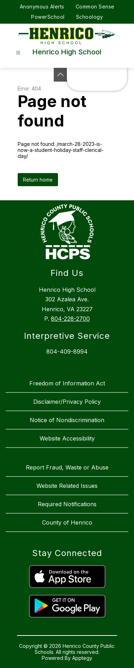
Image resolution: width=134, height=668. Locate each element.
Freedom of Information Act (67, 383)
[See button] (60, 75)
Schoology (89, 17)
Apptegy (82, 658)
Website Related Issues (67, 485)
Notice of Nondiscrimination (67, 420)
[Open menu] (18, 53)
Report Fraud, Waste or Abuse (67, 467)
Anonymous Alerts (42, 7)
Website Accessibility (67, 438)
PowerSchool (48, 17)
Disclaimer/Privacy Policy (67, 401)
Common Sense (95, 7)
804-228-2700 (70, 318)
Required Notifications (67, 504)
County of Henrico (67, 522)
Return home (38, 180)
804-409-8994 (67, 351)
